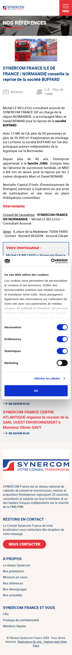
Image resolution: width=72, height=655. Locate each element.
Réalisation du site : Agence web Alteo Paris (42, 643)
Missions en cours (15, 577)
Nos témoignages (15, 589)
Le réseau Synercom (16, 565)
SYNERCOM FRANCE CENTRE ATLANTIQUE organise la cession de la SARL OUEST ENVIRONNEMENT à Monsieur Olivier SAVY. (36, 419)
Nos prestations (13, 571)
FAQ (5, 614)
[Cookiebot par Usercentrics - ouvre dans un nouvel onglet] (51, 261)
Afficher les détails (47, 378)
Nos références (13, 583)
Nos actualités (12, 595)
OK (36, 390)
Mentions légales (14, 626)
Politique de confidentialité (21, 620)
